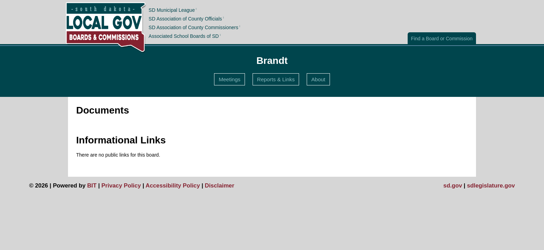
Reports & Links (276, 79)
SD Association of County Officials (185, 19)
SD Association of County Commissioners (193, 27)
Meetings (229, 79)
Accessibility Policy (173, 185)
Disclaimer (219, 185)
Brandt (272, 60)
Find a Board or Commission (442, 38)
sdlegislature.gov (491, 185)
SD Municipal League (171, 9)
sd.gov (452, 185)
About (318, 79)
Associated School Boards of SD (183, 36)
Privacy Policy (121, 185)
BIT (91, 185)
